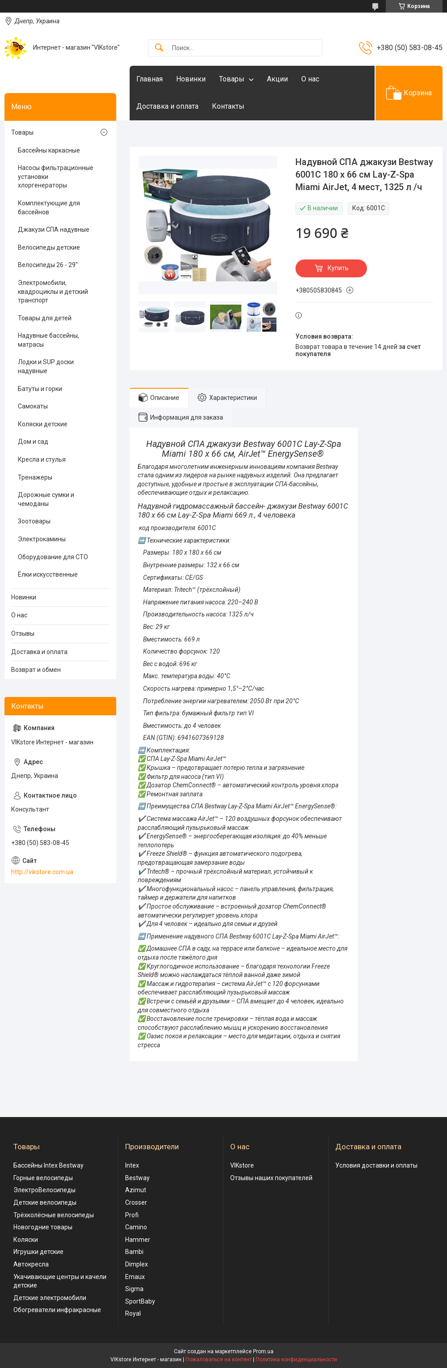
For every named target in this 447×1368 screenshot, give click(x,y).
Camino (136, 1227)
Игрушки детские (38, 1251)
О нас (310, 79)
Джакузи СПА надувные (53, 229)
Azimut (135, 1190)
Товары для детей (45, 318)
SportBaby (140, 1301)
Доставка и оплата (167, 106)
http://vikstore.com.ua (42, 871)
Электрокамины (42, 539)
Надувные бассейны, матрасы (48, 340)
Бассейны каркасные (49, 150)
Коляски (25, 1239)
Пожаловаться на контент (219, 1359)
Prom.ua (263, 1351)
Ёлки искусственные (48, 574)
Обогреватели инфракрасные (57, 1309)
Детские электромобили (49, 1297)
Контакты (228, 106)
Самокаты (33, 406)
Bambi (134, 1251)
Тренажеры (35, 477)
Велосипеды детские (49, 247)
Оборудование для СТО (53, 557)
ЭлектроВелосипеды (44, 1190)
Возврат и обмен (36, 669)
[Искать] (159, 48)
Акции (277, 79)
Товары (232, 79)
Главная (149, 79)
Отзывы (22, 633)
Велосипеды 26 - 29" (48, 264)
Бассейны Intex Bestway (48, 1165)
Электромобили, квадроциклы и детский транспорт (53, 291)
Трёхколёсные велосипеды (53, 1215)
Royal (133, 1313)
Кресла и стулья (42, 459)
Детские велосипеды (44, 1202)
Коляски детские (42, 424)
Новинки (191, 79)
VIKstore (242, 1165)
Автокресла (31, 1264)
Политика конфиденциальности (296, 1359)
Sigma (134, 1288)
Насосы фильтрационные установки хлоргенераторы (55, 176)
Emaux (135, 1276)
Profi (132, 1215)
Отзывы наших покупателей (271, 1177)
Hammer (137, 1239)
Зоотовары (34, 521)
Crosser (136, 1202)
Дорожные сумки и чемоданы (46, 499)
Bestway (137, 1177)
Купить (338, 268)
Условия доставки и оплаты (376, 1165)
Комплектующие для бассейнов (49, 208)
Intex (132, 1165)
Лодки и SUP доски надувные (46, 366)
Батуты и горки (40, 388)
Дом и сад (33, 441)
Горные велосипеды (43, 1177)
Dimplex (136, 1264)
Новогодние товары (42, 1227)
